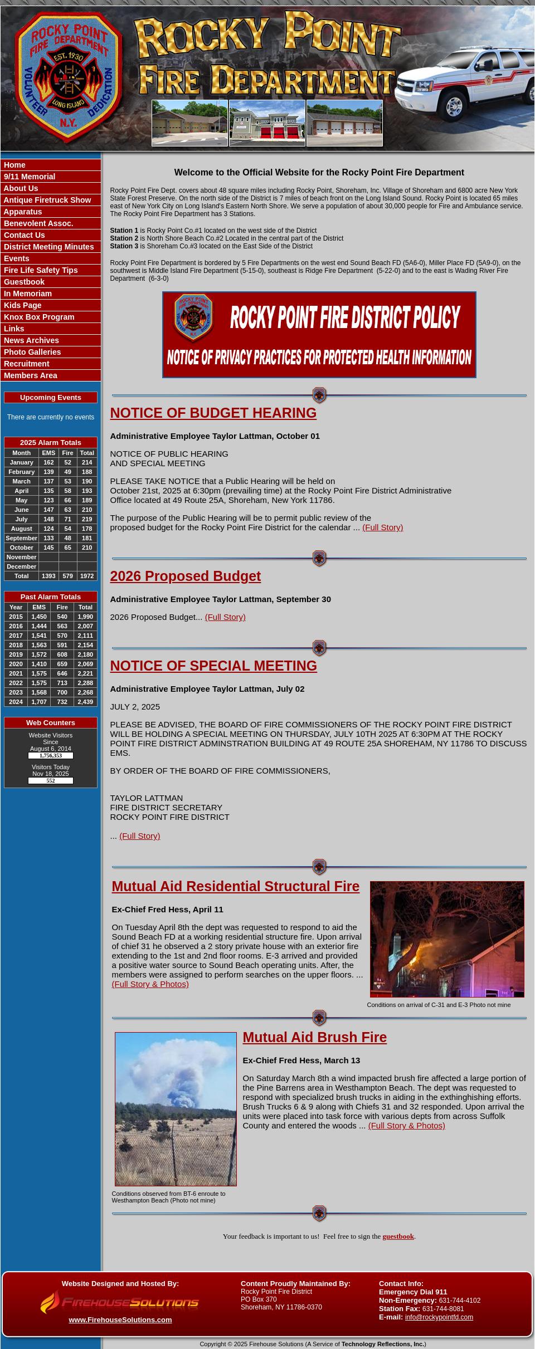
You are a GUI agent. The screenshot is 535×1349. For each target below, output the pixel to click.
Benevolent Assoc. (38, 223)
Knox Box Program (38, 316)
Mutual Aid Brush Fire (315, 1037)
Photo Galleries (31, 352)
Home (14, 164)
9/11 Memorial (29, 176)
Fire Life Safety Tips (40, 270)
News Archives (30, 340)
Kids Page (22, 305)
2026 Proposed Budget (185, 576)
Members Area (29, 375)
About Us (20, 188)
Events (16, 258)
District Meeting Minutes (48, 246)
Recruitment (26, 363)
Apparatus (22, 211)
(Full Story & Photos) (150, 984)
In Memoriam (27, 293)
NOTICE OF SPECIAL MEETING (214, 665)
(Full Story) (382, 527)
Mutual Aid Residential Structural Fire (236, 886)
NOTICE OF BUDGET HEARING (213, 413)
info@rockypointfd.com (439, 1317)
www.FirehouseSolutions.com (120, 1320)
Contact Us (23, 235)
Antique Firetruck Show (46, 199)
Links (13, 328)
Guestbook (23, 281)
